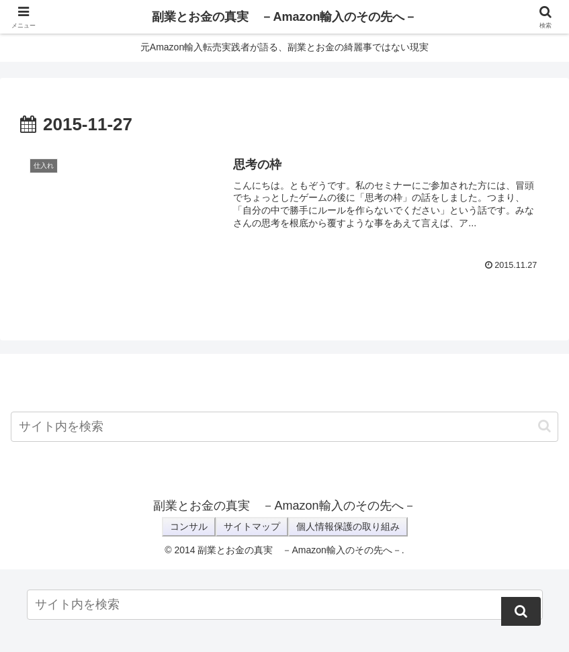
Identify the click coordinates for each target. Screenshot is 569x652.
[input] (284, 427)
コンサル (189, 526)
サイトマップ (252, 526)
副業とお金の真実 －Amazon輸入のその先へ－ (284, 17)
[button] (544, 426)
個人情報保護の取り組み (348, 526)
